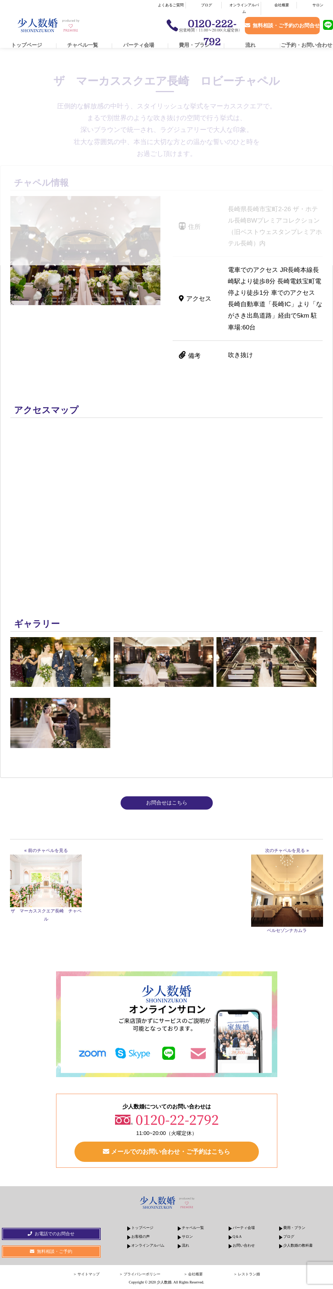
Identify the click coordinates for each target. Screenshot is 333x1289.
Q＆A (237, 1237)
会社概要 (281, 5)
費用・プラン (194, 45)
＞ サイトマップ (86, 1274)
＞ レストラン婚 (246, 1274)
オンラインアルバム (244, 8)
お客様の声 (140, 1237)
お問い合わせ (244, 1246)
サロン (317, 5)
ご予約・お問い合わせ (306, 45)
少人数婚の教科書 (298, 1246)
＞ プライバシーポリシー (140, 1274)
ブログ (206, 5)
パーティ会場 (138, 45)
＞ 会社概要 (193, 1274)
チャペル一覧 (82, 45)
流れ (250, 45)
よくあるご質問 (171, 5)
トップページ (26, 45)
